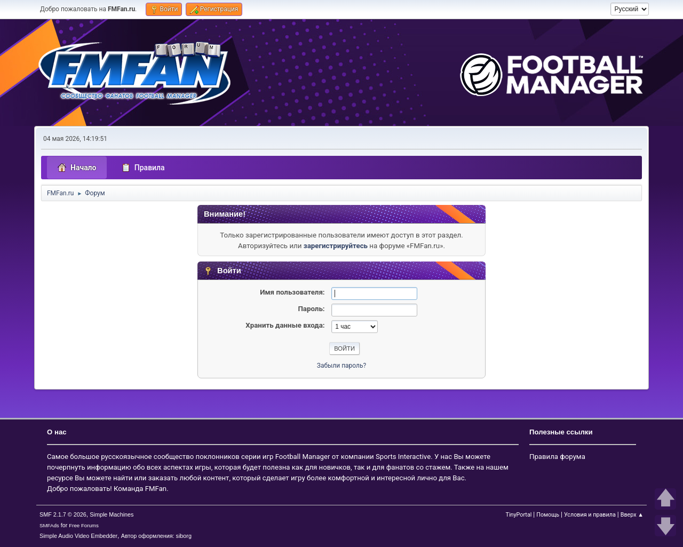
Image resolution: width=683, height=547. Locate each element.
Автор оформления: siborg (156, 536)
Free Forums (84, 525)
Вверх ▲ (632, 514)
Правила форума (557, 457)
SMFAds (49, 525)
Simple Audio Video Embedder (78, 536)
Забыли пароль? (341, 365)
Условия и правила (590, 514)
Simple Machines (111, 514)
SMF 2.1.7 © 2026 (62, 514)
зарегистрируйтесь (336, 246)
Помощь (547, 514)
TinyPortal (518, 514)
